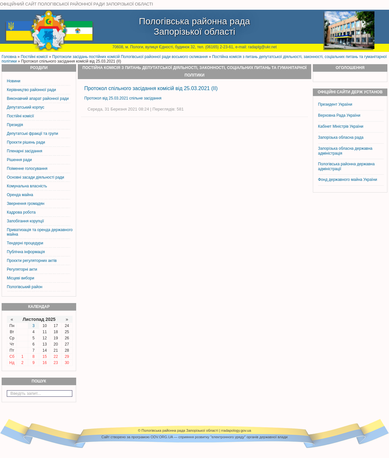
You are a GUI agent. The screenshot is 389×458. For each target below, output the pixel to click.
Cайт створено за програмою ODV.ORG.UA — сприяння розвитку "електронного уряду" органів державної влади (194, 437)
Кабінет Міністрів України (340, 126)
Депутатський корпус (25, 107)
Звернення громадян (25, 203)
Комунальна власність (27, 186)
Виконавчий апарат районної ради (38, 98)
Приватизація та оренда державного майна (40, 232)
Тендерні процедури (25, 243)
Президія (15, 125)
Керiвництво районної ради (31, 90)
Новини (13, 81)
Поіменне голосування (27, 168)
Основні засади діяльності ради (35, 177)
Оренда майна (20, 195)
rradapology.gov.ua (236, 430)
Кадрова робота (21, 212)
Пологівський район (24, 287)
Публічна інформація (26, 252)
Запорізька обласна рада (340, 137)
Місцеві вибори (20, 278)
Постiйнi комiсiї (34, 56)
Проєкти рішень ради (26, 142)
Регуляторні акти (22, 269)
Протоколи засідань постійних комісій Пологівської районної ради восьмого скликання (130, 56)
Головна (9, 56)
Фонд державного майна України (348, 179)
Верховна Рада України (339, 115)
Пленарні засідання (24, 151)
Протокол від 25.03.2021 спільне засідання (122, 98)
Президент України (335, 104)
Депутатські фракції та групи (32, 133)
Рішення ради (19, 160)
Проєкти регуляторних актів (32, 260)
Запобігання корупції (25, 221)
